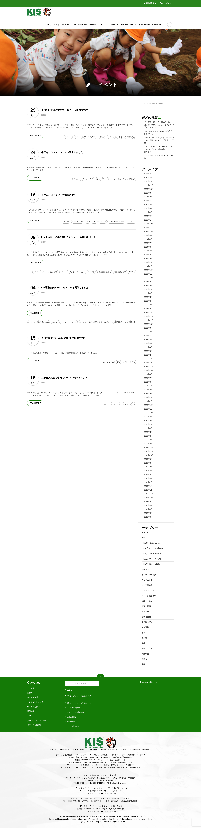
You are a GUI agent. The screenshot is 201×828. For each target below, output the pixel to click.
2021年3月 (148, 393)
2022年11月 (149, 320)
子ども (119, 137)
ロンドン (91, 272)
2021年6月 (148, 382)
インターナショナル (116, 222)
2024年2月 (148, 262)
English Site (165, 3)
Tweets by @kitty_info (148, 682)
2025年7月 (148, 201)
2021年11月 (149, 366)
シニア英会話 (147, 585)
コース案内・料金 (80, 25)
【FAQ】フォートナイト (152, 554)
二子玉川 (111, 137)
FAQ (29, 716)
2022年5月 (148, 343)
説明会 (144, 659)
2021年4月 (148, 390)
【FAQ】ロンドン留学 (151, 564)
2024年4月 (148, 255)
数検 (143, 633)
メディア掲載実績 (34, 725)
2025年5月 (148, 204)
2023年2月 (148, 309)
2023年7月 (148, 289)
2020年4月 (148, 436)
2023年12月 (149, 270)
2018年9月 (148, 501)
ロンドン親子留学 (50, 272)
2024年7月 (148, 243)
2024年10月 (149, 231)
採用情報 (30, 711)
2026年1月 (148, 181)
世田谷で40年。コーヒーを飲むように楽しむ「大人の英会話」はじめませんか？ (158, 149)
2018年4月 (148, 513)
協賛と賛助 (146, 617)
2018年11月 (149, 494)
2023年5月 (148, 297)
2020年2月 (148, 444)
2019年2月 (148, 482)
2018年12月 (149, 490)
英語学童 (145, 654)
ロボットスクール (149, 590)
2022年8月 (148, 332)
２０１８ (131, 272)
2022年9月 (148, 328)
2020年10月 (149, 413)
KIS (143, 538)
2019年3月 (148, 478)
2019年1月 (148, 486)
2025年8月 (148, 197)
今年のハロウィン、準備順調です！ (59, 195)
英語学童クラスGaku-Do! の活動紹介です (63, 338)
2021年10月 (149, 370)
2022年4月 (148, 347)
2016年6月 (148, 517)
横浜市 (132, 322)
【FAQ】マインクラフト (152, 559)
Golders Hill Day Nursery (75, 726)
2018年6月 (148, 505)
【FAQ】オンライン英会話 (152, 548)
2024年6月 (148, 247)
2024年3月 (148, 258)
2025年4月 (148, 208)
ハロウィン (123, 179)
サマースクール (90, 137)
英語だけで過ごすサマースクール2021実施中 (64, 110)
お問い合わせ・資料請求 (150, 25)
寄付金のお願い (33, 707)
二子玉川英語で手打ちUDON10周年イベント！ (65, 377)
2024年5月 (148, 251)
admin (43, 115)
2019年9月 (148, 459)
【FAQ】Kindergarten (151, 543)
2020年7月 (148, 424)
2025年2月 (148, 216)
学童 (133, 362)
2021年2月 (148, 397)
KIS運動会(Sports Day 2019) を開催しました (64, 287)
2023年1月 (148, 312)
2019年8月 (148, 463)
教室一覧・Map (128, 25)
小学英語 (100, 272)
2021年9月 (148, 374)
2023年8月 (148, 285)
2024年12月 (149, 224)
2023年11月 (149, 274)
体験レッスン (96, 25)
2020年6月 (148, 428)
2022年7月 (148, 336)
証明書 (29, 693)
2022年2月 (148, 355)
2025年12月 (149, 185)
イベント (68, 137)
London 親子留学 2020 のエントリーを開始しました (68, 237)
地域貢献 (145, 627)
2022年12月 (149, 316)
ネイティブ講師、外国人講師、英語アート (96, 322)
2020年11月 (149, 409)
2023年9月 (148, 282)
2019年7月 (148, 467)
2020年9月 (148, 417)
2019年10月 (149, 455)
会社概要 (30, 688)
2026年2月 (148, 177)
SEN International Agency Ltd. (77, 712)
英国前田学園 (70, 721)
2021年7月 (148, 378)
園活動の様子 (147, 622)
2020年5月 (148, 432)
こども (118, 404)
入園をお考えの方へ (62, 25)
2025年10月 (149, 189)
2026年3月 (148, 174)
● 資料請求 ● (150, 3)
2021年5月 (148, 386)
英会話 (127, 137)
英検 (143, 643)
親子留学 (122, 272)
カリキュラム (88, 179)
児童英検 (145, 612)
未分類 (144, 638)
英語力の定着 (77, 222)
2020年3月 (148, 440)
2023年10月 (149, 278)
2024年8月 (148, 239)
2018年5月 (148, 509)
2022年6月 (148, 339)
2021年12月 (149, 363)
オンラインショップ (35, 702)
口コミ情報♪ (112, 25)
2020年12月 (149, 405)
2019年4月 (148, 474)
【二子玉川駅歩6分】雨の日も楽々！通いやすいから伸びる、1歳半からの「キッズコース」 (159, 124)
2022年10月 (149, 324)
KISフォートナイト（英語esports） (79, 703)
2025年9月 (148, 193)
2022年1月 (148, 359)
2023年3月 (148, 305)
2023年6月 (148, 293)
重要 (143, 664)
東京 (126, 322)
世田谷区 (102, 137)
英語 (133, 137)
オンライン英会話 (149, 575)
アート (105, 179)
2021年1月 (148, 401)
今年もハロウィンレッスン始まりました (62, 152)
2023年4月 (148, 301)
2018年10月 (149, 498)
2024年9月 (148, 235)
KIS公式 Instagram (72, 708)
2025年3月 (148, 212)
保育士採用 (146, 606)
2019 (98, 179)
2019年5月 (148, 471)
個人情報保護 (32, 697)
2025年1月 (148, 220)
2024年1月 (148, 266)
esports (145, 532)
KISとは (48, 25)
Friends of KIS (70, 717)
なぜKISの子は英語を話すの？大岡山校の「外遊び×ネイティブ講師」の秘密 (159, 140)
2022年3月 (148, 351)
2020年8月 (148, 420)
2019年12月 (149, 447)
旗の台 (132, 179)
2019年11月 (149, 451)
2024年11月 (149, 228)
